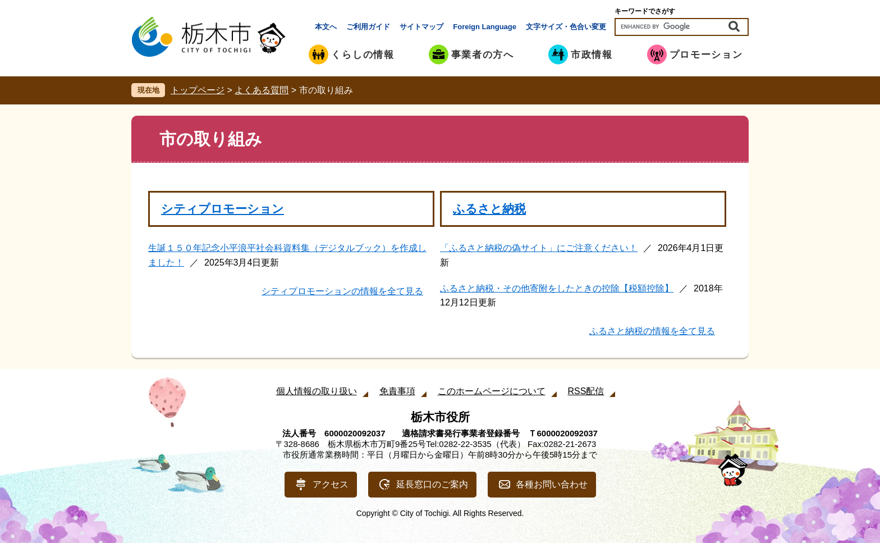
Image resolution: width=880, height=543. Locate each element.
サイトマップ (421, 26)
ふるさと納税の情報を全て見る (652, 331)
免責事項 (397, 391)
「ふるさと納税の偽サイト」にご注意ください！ (539, 248)
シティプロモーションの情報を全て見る (342, 291)
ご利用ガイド (368, 26)
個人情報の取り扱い (316, 391)
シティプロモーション (222, 208)
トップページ (197, 90)
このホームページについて (492, 391)
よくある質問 (261, 90)
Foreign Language (484, 26)
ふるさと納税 (489, 208)
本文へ (326, 26)
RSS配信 (586, 391)
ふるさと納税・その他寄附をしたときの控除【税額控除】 (556, 288)
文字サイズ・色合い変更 (566, 26)
